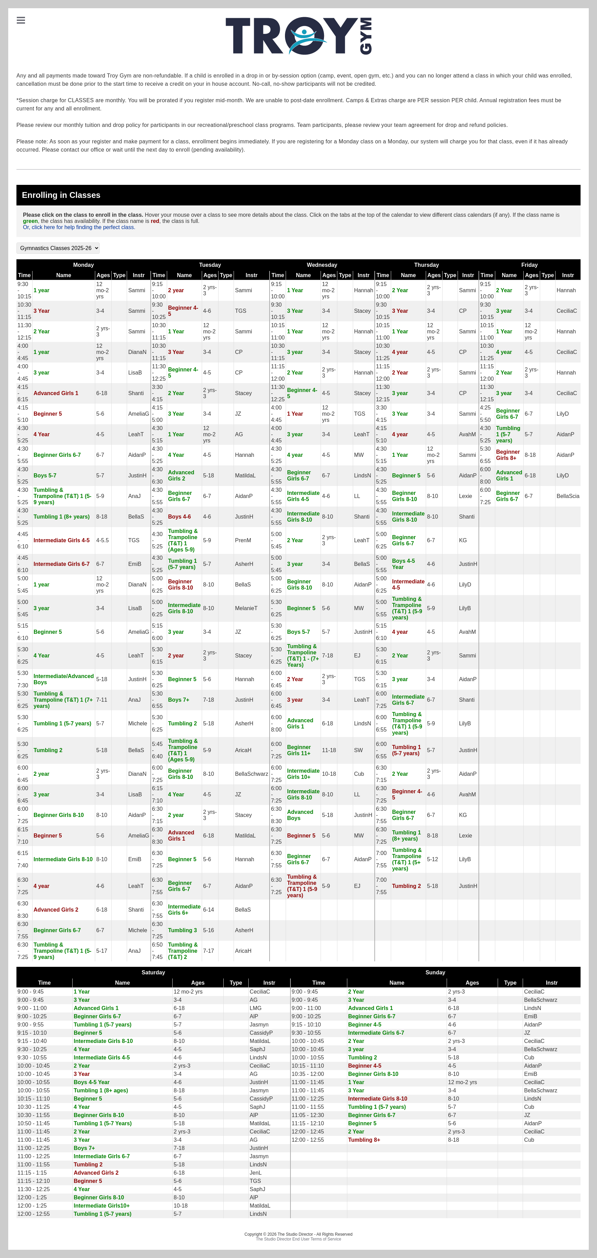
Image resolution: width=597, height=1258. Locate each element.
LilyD (563, 414)
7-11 (101, 700)
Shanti (136, 393)
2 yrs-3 (456, 992)
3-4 (100, 311)
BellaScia (568, 496)
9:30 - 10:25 (32, 1049)
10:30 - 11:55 (33, 1115)
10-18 (329, 774)
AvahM (467, 434)
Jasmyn (259, 1025)
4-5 (431, 352)
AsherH (244, 564)
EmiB (134, 564)
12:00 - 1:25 (32, 1197)
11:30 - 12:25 (33, 1189)
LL (357, 496)
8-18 (530, 455)
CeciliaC (567, 311)
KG (463, 540)
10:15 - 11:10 (308, 1066)
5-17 (101, 951)
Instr (139, 275)
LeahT (136, 434)
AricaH (243, 750)
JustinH (137, 475)
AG (239, 434)
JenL (256, 1173)
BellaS (136, 517)
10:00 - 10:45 (308, 1041)
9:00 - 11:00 (32, 1008)
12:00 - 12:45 (308, 1132)
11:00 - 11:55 (308, 1107)
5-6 (100, 414)
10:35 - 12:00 (308, 1074)
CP (463, 311)
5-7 (529, 434)
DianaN (137, 352)
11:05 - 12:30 (308, 1115)
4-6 (207, 311)
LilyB (465, 608)
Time (24, 275)
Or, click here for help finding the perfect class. (79, 227)
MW (359, 455)
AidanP (565, 434)
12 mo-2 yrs (102, 290)
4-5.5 (102, 540)
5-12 (432, 859)
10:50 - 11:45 (33, 1123)
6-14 (208, 910)
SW (358, 750)
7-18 (327, 655)
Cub (359, 774)
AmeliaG (138, 414)
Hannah (363, 290)
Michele (137, 723)
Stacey (362, 311)
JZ (238, 414)
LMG (256, 1008)
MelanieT (246, 608)
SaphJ (257, 1049)
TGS (240, 311)
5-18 (208, 475)
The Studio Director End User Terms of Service (298, 1239)
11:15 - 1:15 (32, 1173)
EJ (357, 655)
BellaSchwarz (251, 774)
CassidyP (261, 1033)
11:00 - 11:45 (308, 1082)
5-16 (208, 930)
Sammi (136, 290)
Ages (103, 275)
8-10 (432, 496)
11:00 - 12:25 (308, 1099)
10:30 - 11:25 (33, 1107)
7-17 (208, 951)
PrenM (243, 540)
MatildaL (245, 475)
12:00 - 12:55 (308, 1140)
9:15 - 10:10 (306, 1025)
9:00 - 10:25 (32, 1016)
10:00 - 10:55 (308, 1057)
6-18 (101, 393)
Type (119, 275)
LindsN (362, 475)
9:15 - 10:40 (32, 1041)
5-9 (100, 496)
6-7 (529, 414)
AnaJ (134, 496)
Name (63, 275)
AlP (254, 1016)
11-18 (329, 750)
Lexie (465, 496)
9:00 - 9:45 (30, 992)
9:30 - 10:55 (306, 1033)
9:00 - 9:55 (30, 1025)
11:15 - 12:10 (308, 1123)
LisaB (135, 373)
